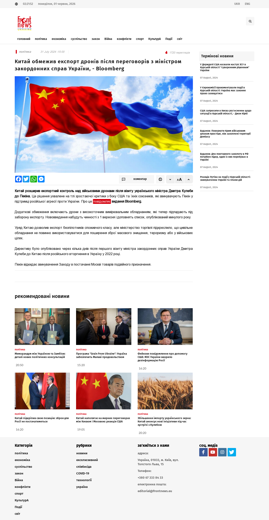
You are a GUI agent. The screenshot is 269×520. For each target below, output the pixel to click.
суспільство (23, 467)
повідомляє (102, 201)
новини (81, 453)
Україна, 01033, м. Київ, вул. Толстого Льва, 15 (158, 462)
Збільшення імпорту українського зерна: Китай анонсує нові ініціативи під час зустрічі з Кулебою (164, 421)
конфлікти (22, 487)
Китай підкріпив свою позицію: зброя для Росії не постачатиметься (42, 420)
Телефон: (145, 471)
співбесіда (83, 467)
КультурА (22, 500)
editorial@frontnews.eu (155, 491)
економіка (22, 460)
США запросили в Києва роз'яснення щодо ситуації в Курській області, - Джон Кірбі (225, 112)
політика (21, 453)
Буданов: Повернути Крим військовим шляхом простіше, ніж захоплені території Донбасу (225, 133)
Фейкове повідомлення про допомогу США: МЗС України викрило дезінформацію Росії (162, 357)
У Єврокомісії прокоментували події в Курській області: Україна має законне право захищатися (223, 90)
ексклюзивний (87, 460)
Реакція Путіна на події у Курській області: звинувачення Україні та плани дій (225, 178)
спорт (19, 493)
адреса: (143, 453)
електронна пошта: (152, 484)
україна (82, 487)
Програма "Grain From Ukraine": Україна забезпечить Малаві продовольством (101, 355)
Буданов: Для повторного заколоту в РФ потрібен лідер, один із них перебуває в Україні (224, 156)
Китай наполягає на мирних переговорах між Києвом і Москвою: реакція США (103, 420)
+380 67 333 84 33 (150, 477)
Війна (19, 480)
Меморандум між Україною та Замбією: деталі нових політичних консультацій (40, 355)
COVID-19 (82, 473)
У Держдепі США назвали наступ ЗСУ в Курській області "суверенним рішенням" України (224, 67)
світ (17, 514)
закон (19, 473)
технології (84, 480)
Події (18, 507)
